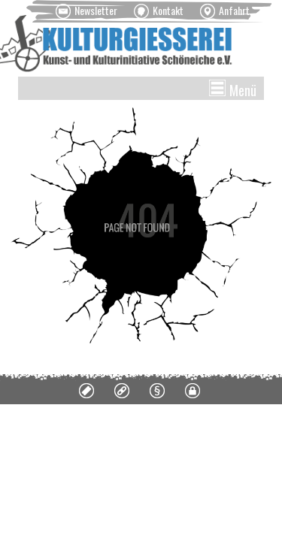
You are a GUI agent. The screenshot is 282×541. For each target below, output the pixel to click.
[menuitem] (86, 11)
